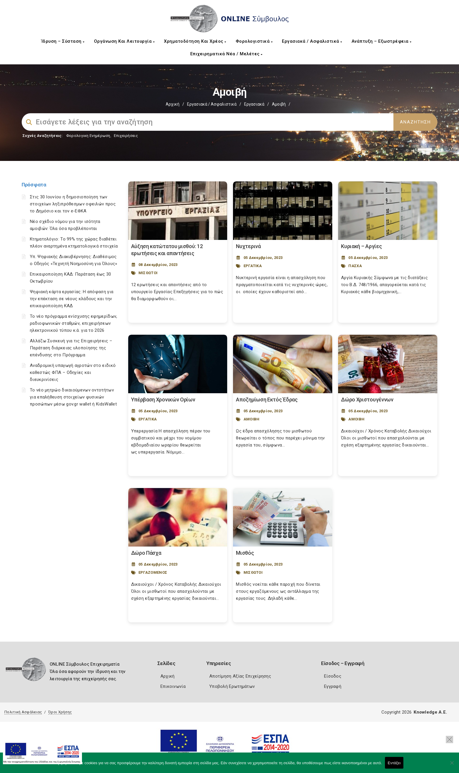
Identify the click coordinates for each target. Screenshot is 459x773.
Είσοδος (332, 676)
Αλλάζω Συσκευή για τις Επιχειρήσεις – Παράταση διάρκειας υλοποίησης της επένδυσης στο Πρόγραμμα (71, 348)
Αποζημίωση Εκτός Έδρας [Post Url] (266, 399)
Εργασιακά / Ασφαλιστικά (312, 41)
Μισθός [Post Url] (245, 553)
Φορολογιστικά (254, 41)
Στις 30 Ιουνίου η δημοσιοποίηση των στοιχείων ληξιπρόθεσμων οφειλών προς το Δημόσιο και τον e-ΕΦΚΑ (73, 204)
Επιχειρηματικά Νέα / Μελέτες (226, 53)
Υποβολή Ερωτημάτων (232, 686)
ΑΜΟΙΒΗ (252, 419)
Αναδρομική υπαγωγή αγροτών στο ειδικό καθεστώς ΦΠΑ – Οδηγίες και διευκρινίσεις (73, 372)
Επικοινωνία (173, 686)
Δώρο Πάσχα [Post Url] (146, 553)
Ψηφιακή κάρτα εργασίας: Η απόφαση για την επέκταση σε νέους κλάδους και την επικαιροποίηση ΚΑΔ (71, 298)
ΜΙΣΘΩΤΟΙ (147, 273)
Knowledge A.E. (430, 712)
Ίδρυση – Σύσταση (63, 41)
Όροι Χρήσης (60, 712)
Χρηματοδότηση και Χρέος (195, 41)
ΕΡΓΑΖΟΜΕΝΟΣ (152, 572)
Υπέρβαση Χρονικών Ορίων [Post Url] (163, 399)
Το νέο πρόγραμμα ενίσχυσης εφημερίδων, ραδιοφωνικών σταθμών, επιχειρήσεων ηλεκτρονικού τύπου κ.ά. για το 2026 (73, 323)
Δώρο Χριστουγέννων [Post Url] (367, 399)
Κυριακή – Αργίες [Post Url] (361, 246)
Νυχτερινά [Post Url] (248, 246)
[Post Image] (177, 210)
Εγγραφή (332, 686)
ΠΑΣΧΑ (355, 266)
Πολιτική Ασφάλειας (23, 712)
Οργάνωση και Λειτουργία (124, 41)
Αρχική (172, 104)
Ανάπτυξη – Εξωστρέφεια (382, 41)
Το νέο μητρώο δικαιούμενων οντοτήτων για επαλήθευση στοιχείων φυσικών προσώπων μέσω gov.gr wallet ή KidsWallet (73, 397)
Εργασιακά (254, 104)
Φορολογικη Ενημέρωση (88, 135)
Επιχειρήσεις (126, 135)
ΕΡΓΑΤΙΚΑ (253, 266)
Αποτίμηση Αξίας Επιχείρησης (240, 676)
